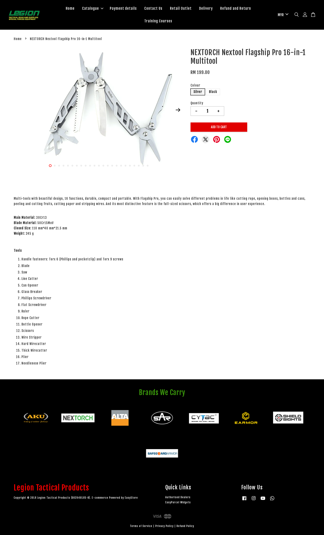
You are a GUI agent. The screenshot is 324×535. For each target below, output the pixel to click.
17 (121, 165)
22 (143, 165)
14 (107, 165)
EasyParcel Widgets (178, 502)
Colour (195, 85)
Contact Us (153, 8)
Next (177, 110)
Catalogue (92, 8)
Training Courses (158, 21)
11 (94, 165)
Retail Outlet (181, 8)
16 (116, 165)
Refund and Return (235, 8)
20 (134, 165)
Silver (197, 92)
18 (125, 165)
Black (213, 92)
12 (99, 165)
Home (70, 8)
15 (112, 165)
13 (103, 165)
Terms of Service (141, 526)
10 (90, 165)
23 (147, 165)
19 (130, 165)
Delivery (206, 8)
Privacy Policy (164, 526)
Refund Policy (185, 526)
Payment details (123, 8)
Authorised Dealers (178, 497)
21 (138, 165)
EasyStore (131, 497)
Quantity (197, 103)
